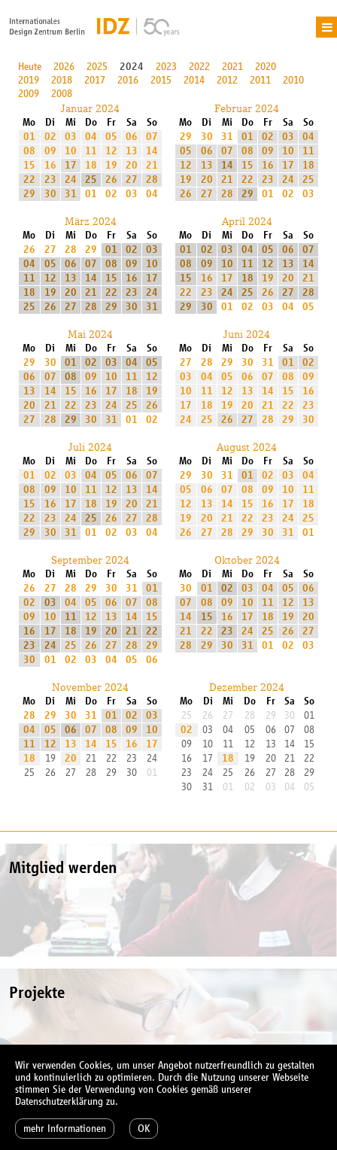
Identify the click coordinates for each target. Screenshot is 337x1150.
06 (132, 136)
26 (111, 179)
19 (111, 165)
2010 (293, 80)
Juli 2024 (90, 447)
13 (132, 151)
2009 (28, 93)
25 (91, 179)
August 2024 (247, 447)
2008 (61, 93)
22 (29, 179)
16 (50, 165)
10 (71, 151)
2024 (132, 66)
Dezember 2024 (246, 687)
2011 (260, 80)
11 (91, 151)
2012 (227, 80)
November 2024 (90, 687)
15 (29, 165)
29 (29, 193)
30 (50, 193)
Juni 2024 (246, 334)
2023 (166, 66)
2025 (97, 66)
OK (144, 1128)
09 (50, 151)
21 (152, 165)
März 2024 (91, 221)
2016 (127, 80)
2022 (199, 66)
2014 (194, 80)
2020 (265, 66)
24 (71, 179)
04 (91, 136)
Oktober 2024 (247, 560)
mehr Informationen (64, 1128)
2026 (63, 66)
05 (111, 136)
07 (152, 136)
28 (152, 179)
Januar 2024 (90, 108)
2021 (232, 66)
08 (29, 151)
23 (50, 179)
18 (91, 165)
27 (132, 179)
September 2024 (90, 560)
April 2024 (247, 221)
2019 (28, 80)
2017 (94, 80)
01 (29, 136)
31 (71, 193)
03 (71, 136)
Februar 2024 (246, 108)
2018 (61, 80)
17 (71, 165)
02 (50, 136)
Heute (29, 66)
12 (111, 151)
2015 (161, 80)
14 (152, 151)
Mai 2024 (90, 334)
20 (132, 165)
